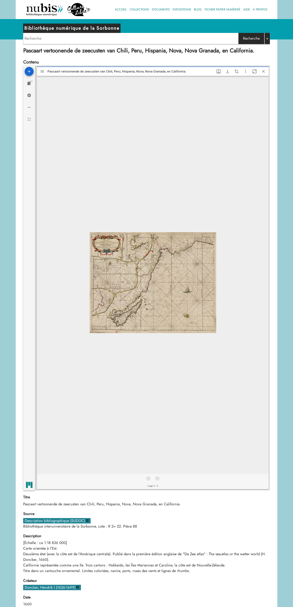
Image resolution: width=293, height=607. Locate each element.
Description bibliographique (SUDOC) (55, 520)
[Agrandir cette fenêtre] (254, 71)
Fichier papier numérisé (222, 9)
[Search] (130, 38)
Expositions (182, 9)
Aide (246, 9)
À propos (260, 9)
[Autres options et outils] (245, 71)
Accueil (121, 9)
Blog (198, 9)
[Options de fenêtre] (218, 71)
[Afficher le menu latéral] (42, 71)
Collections (139, 9)
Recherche (251, 38)
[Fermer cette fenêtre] (263, 71)
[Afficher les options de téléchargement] (227, 71)
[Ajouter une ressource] (29, 71)
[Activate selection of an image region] (236, 71)
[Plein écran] (29, 119)
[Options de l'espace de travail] (29, 107)
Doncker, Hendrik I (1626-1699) (50, 587)
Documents (161, 9)
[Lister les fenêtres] (29, 83)
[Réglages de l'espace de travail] (29, 95)
